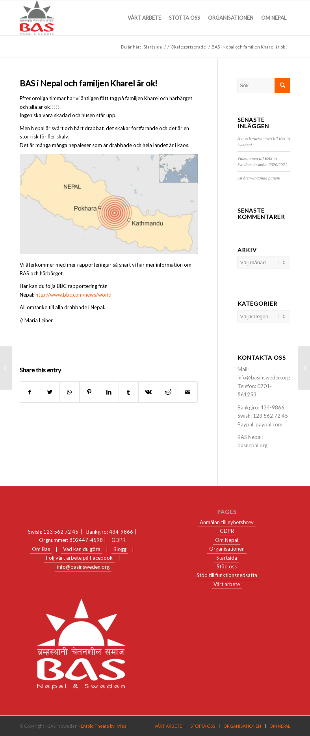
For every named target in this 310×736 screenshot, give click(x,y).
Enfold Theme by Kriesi (104, 726)
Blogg (119, 549)
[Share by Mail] (187, 392)
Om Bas (41, 549)
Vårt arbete (226, 584)
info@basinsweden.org (83, 567)
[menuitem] (144, 17)
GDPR (118, 540)
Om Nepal (226, 540)
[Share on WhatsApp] (69, 392)
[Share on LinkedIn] (109, 392)
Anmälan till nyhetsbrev (227, 522)
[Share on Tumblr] (128, 392)
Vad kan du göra (81, 549)
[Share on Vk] (148, 392)
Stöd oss (227, 566)
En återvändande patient (259, 178)
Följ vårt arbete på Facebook (79, 558)
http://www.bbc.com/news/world (73, 294)
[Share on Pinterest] (89, 392)
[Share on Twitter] (49, 392)
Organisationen (227, 548)
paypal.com (269, 424)
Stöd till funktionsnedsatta (227, 575)
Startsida (226, 558)
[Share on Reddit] (168, 392)
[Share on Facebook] (30, 392)
